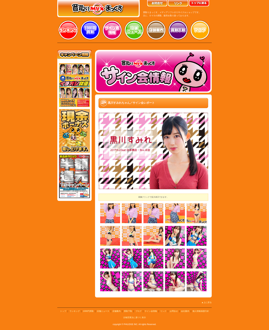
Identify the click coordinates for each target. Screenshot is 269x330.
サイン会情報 (112, 30)
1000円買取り (90, 30)
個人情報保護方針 (200, 311)
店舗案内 (156, 30)
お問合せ (174, 311)
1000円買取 (88, 311)
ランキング (68, 30)
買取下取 (128, 311)
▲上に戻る (206, 302)
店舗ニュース (134, 30)
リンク (163, 311)
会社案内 (185, 311)
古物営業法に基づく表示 (134, 317)
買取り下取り (178, 30)
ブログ (200, 30)
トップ (63, 311)
